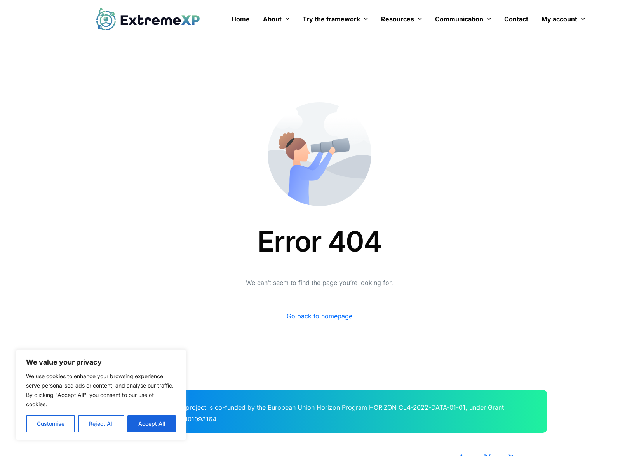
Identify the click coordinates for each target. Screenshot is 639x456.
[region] (101, 394)
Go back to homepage (319, 316)
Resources (401, 19)
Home (241, 19)
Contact (516, 19)
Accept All (151, 423)
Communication (463, 19)
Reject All (101, 423)
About (276, 19)
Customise (50, 423)
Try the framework (335, 19)
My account (563, 19)
